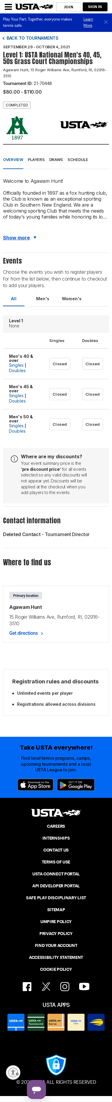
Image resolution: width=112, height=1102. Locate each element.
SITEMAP (56, 909)
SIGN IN (95, 6)
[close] (106, 22)
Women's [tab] (72, 298)
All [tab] (13, 298)
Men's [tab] (43, 298)
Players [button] (36, 159)
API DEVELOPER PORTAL (56, 885)
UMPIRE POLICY (56, 921)
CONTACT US (56, 850)
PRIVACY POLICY (56, 933)
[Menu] (8, 7)
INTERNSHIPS (56, 838)
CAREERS (56, 826)
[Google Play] (76, 785)
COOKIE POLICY (56, 969)
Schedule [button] (77, 159)
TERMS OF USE (56, 861)
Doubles (17, 370)
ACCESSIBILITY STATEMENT (56, 957)
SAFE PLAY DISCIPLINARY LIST (56, 897)
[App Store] (35, 785)
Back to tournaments (33, 38)
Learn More (88, 22)
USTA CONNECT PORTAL (56, 873)
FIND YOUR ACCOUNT (56, 945)
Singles (16, 365)
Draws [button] (56, 159)
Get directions (23, 633)
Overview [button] (13, 159)
